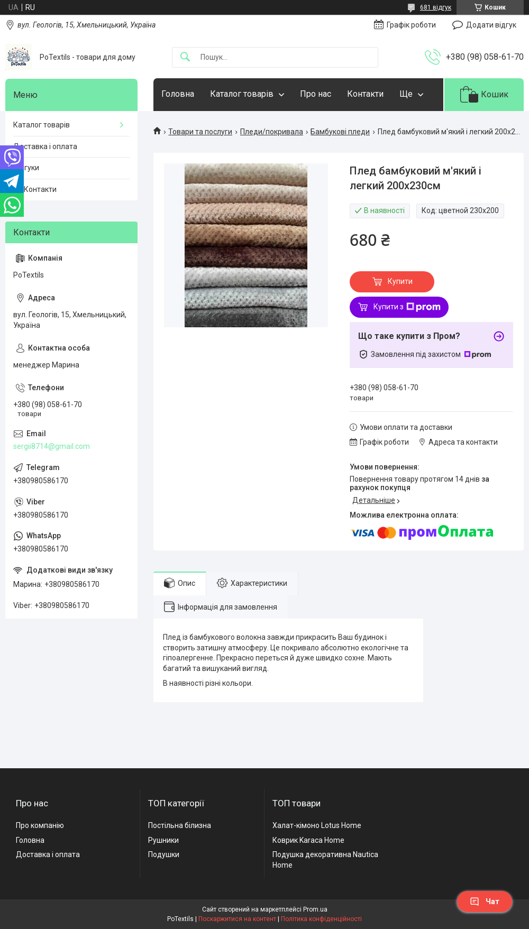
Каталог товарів (241, 94)
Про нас (315, 94)
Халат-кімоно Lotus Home (316, 825)
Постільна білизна (179, 825)
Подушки (163, 854)
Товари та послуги (200, 131)
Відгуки (26, 167)
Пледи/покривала (271, 131)
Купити (400, 281)
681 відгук (435, 7)
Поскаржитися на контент (237, 919)
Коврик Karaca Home (308, 840)
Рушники (163, 840)
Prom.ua (315, 909)
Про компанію (40, 825)
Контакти (365, 94)
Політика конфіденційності (321, 919)
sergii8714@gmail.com (51, 446)
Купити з (407, 307)
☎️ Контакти (35, 189)
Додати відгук (491, 25)
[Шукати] (185, 57)
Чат (484, 901)
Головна (177, 94)
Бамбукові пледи (340, 131)
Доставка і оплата (45, 146)
